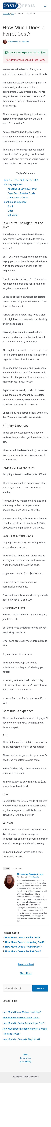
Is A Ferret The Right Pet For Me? (21, 180)
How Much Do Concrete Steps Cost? (21, 1039)
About (25, 1054)
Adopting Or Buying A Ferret (22, 189)
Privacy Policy (25, 1061)
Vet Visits (12, 215)
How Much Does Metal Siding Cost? (21, 1017)
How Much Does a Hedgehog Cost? (24, 942)
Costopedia (6, 14)
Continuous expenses (15, 202)
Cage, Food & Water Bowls (21, 193)
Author (6, 868)
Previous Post (26, 964)
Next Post (26, 973)
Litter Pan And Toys (18, 197)
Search (40, 988)
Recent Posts (17, 868)
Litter (10, 210)
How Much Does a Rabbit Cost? (22, 937)
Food (10, 206)
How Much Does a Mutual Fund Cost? (22, 1012)
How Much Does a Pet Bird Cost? (23, 946)
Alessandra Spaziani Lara (30, 874)
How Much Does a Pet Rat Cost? (23, 951)
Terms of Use (25, 1058)
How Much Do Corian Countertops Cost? (23, 1023)
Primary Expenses (13, 184)
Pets (12, 14)
